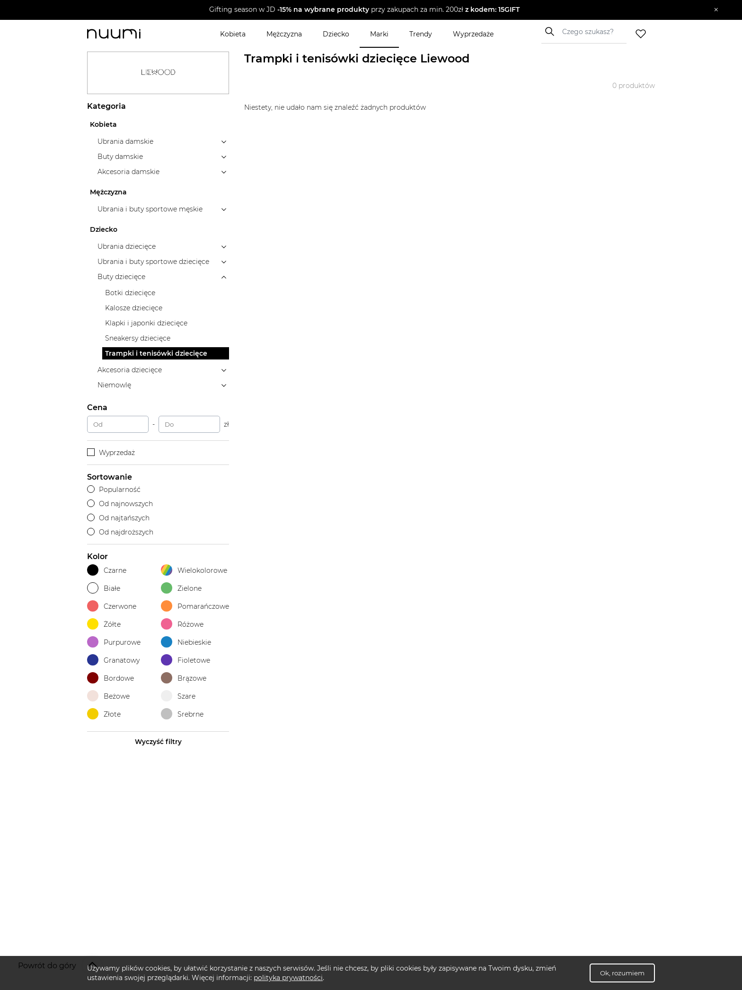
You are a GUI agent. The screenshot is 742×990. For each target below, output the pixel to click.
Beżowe (108, 696)
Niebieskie (186, 642)
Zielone (181, 588)
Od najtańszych (118, 518)
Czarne (106, 570)
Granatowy (113, 660)
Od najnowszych (120, 503)
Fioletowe (185, 660)
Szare (178, 696)
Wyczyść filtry (158, 741)
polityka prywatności (288, 977)
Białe (103, 588)
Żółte (104, 624)
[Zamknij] (716, 10)
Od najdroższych (120, 532)
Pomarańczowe (195, 606)
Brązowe (183, 678)
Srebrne (182, 714)
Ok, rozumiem (622, 973)
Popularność (114, 489)
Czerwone (111, 606)
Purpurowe (114, 642)
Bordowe (110, 678)
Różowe (182, 624)
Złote (104, 714)
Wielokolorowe (194, 570)
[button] (364, 10)
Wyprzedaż (111, 452)
